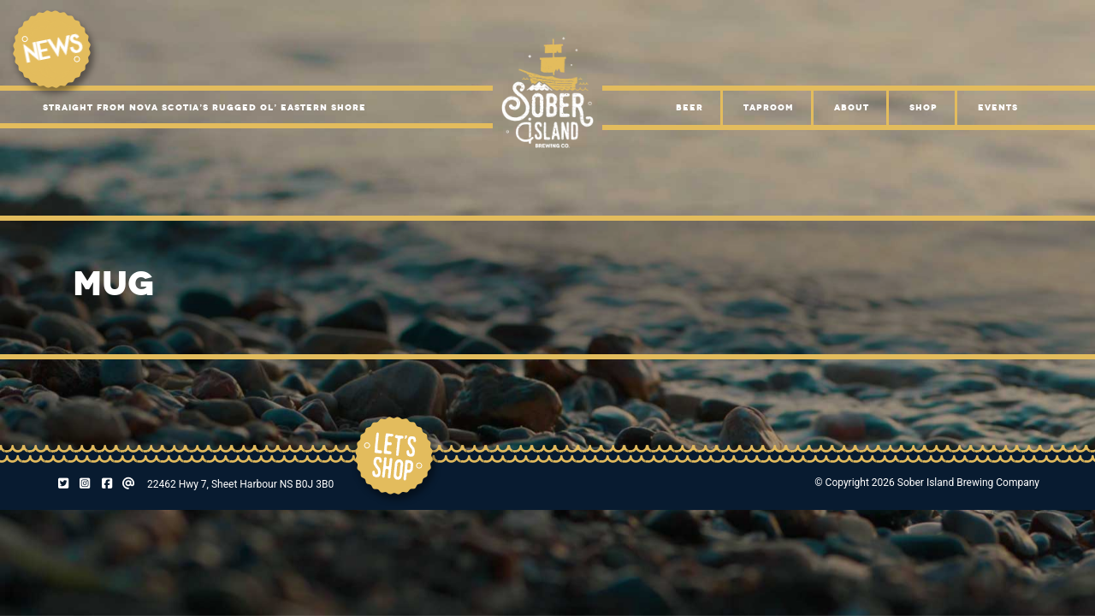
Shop (923, 107)
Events (998, 107)
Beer (689, 107)
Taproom (768, 107)
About (851, 107)
